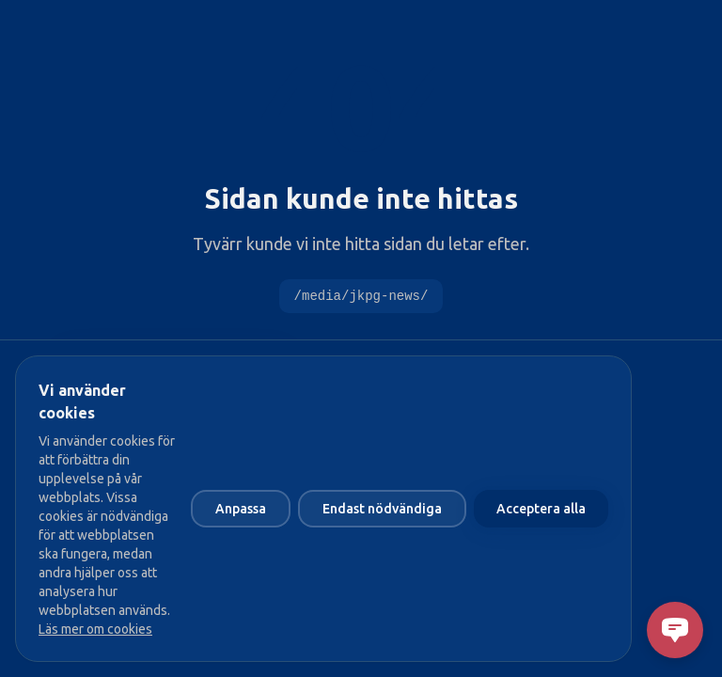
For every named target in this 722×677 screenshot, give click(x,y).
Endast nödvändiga (382, 508)
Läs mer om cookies (95, 629)
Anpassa (240, 508)
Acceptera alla (541, 508)
